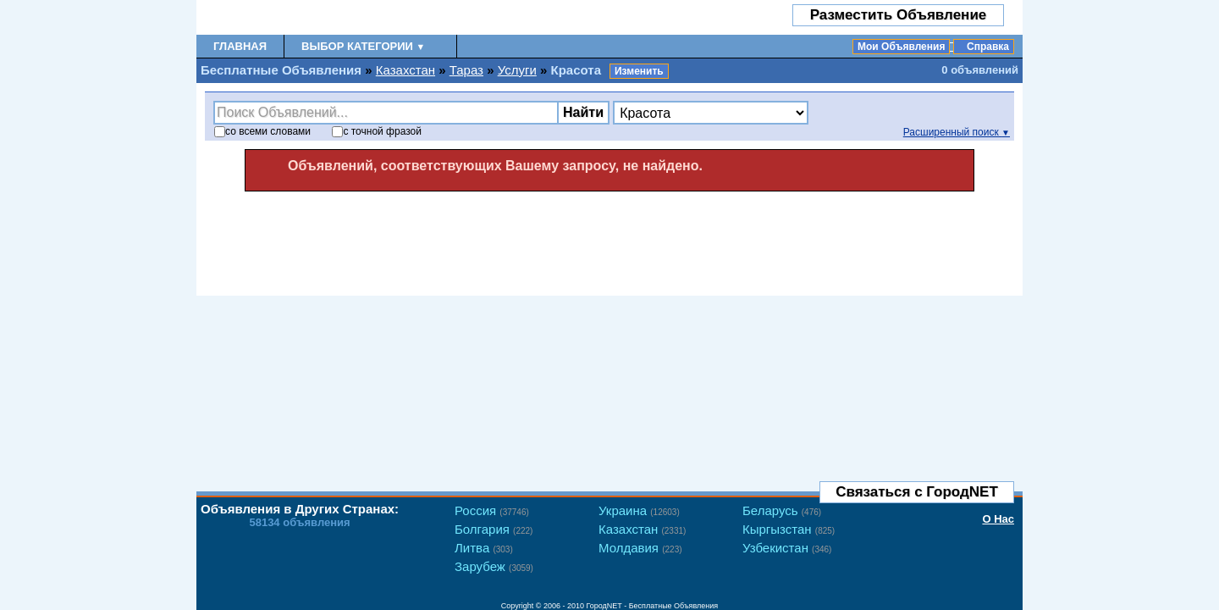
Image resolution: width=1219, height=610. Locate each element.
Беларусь (781, 510)
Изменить (639, 71)
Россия (492, 510)
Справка (988, 47)
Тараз (466, 70)
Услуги (517, 70)
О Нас (998, 519)
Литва (484, 548)
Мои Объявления (901, 47)
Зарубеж (494, 566)
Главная (240, 46)
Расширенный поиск (956, 132)
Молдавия (640, 548)
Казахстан (405, 70)
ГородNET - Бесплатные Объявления (653, 606)
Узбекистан (786, 548)
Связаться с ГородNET (917, 492)
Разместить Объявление (898, 15)
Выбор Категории (363, 46)
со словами (262, 131)
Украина (639, 510)
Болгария (493, 529)
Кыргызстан (788, 529)
